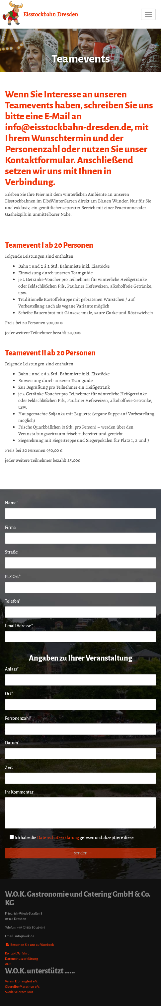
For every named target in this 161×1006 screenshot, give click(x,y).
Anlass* (12, 669)
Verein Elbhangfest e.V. (21, 981)
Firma (10, 527)
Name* (11, 503)
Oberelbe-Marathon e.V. (22, 986)
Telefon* (12, 601)
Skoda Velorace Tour (19, 992)
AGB (8, 964)
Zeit (9, 767)
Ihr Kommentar (19, 792)
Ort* (9, 694)
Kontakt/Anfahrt (17, 953)
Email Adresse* (19, 626)
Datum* (12, 743)
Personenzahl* (18, 718)
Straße (11, 552)
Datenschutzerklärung (58, 837)
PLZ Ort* (13, 576)
